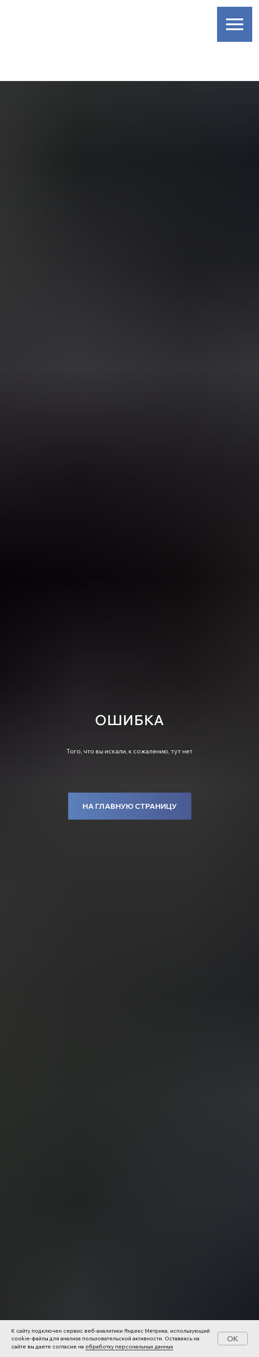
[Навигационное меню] (234, 24)
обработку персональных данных (129, 1346)
